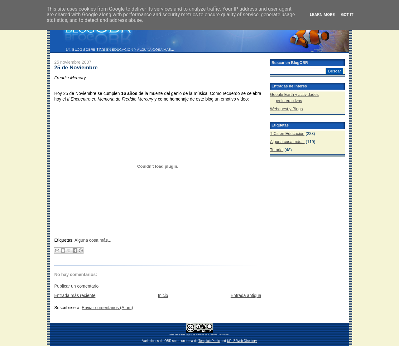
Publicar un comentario (76, 286)
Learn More (322, 14)
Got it (347, 14)
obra (177, 334)
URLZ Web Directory (242, 341)
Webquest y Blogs (286, 108)
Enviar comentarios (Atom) (107, 307)
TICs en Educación (287, 133)
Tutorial (276, 149)
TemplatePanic (208, 341)
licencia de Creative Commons (212, 334)
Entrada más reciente (74, 295)
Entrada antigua (246, 295)
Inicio (163, 295)
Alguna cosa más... (93, 240)
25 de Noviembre (76, 67)
